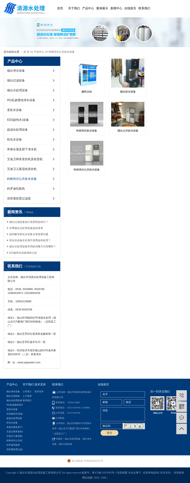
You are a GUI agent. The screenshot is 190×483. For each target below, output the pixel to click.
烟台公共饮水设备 (86, 129)
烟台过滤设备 (16, 80)
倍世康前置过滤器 (19, 198)
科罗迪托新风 (16, 188)
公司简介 (27, 391)
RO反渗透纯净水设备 (21, 100)
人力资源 (27, 396)
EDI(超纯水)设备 (18, 119)
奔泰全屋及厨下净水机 (22, 149)
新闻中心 (116, 8)
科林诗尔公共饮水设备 (62, 51)
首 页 (26, 51)
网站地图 (87, 477)
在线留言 (130, 8)
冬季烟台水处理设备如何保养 (26, 228)
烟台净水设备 (16, 70)
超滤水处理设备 (17, 129)
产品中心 (88, 8)
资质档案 (122, 472)
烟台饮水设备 (127, 91)
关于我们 (74, 8)
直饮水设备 (14, 110)
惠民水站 (86, 91)
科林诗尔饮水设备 (167, 91)
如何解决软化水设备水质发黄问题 (28, 234)
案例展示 (102, 8)
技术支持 (39, 391)
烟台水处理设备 (17, 90)
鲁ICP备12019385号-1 (104, 472)
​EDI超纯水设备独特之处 (23, 252)
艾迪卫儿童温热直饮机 (22, 169)
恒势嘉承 (179, 472)
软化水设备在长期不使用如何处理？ (30, 240)
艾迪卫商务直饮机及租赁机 (25, 159)
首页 (60, 8)
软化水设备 (14, 139)
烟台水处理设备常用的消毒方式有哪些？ (32, 246)
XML (104, 477)
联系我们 (144, 8)
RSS (96, 477)
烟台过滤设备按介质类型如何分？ (28, 221)
